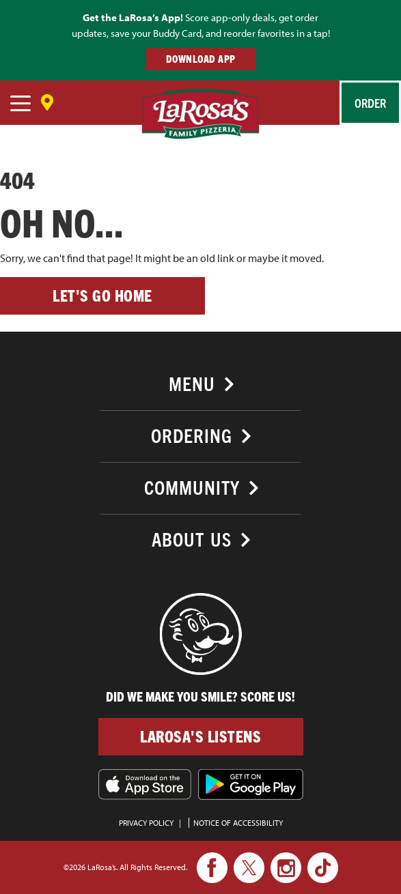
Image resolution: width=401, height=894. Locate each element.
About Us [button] (192, 539)
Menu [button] (192, 383)
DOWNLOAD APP (201, 58)
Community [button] (192, 487)
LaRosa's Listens (200, 736)
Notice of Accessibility (238, 823)
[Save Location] (47, 98)
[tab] (200, 382)
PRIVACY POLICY (146, 823)
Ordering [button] (191, 435)
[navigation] (20, 105)
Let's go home (102, 295)
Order (370, 103)
